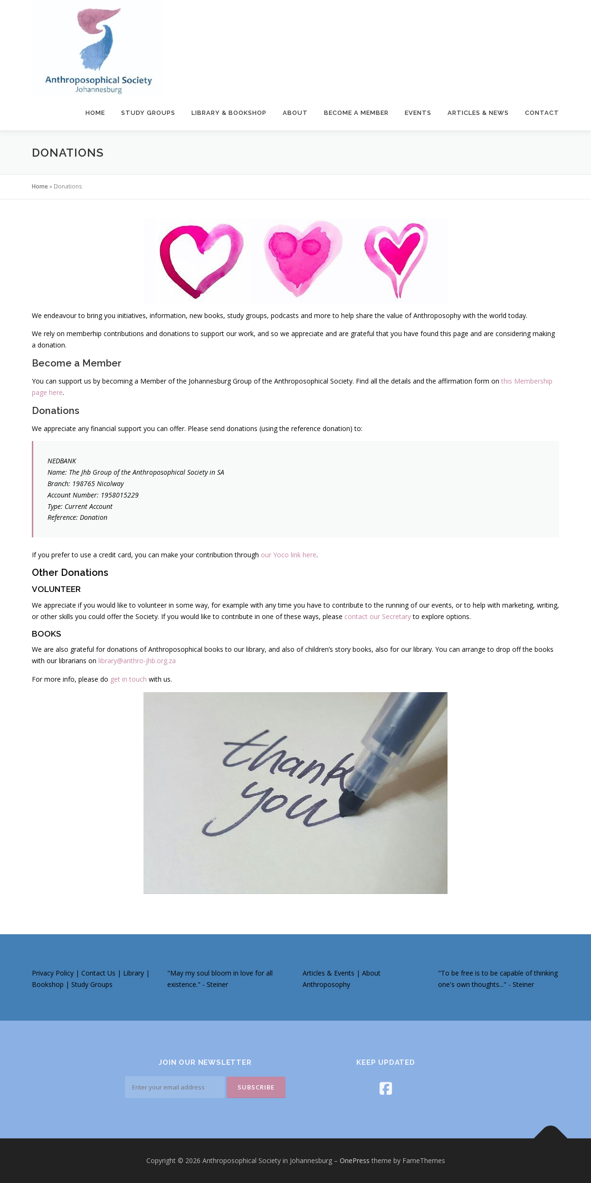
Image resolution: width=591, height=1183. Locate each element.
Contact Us (98, 972)
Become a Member (356, 112)
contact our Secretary (377, 616)
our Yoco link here (288, 554)
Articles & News (478, 112)
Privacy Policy (53, 972)
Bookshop (49, 984)
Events (418, 112)
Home (95, 112)
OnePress (355, 1160)
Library (134, 972)
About (295, 112)
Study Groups (148, 112)
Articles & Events (328, 972)
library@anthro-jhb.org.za (137, 660)
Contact (542, 112)
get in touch (128, 679)
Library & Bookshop (229, 112)
